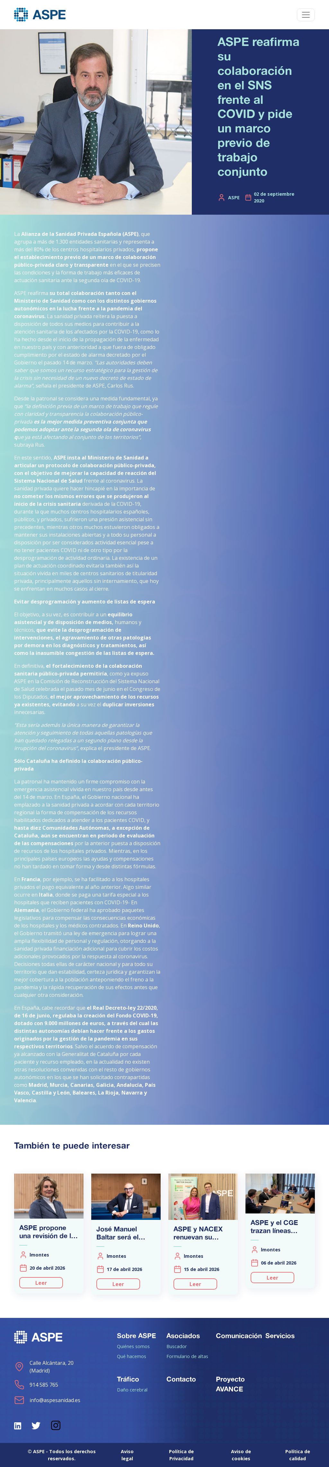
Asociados (183, 1335)
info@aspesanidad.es (47, 1400)
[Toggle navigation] (306, 14)
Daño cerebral (132, 1389)
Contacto (181, 1379)
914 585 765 (36, 1385)
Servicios (280, 1335)
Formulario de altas (187, 1356)
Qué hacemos (131, 1356)
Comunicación (239, 1335)
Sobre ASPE (136, 1335)
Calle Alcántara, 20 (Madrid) (44, 1366)
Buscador (176, 1346)
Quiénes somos (133, 1346)
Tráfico (128, 1379)
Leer (41, 1282)
